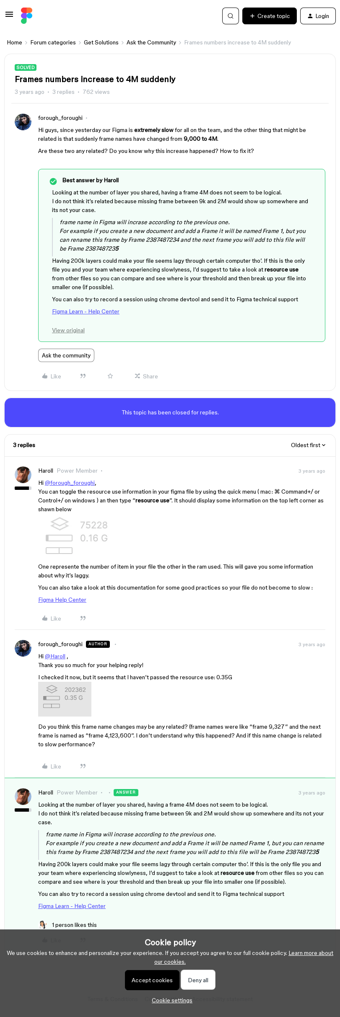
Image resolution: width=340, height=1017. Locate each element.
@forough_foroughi (70, 482)
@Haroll (55, 656)
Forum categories (53, 42)
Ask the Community (151, 42)
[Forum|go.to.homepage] (26, 16)
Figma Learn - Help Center (85, 311)
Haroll (45, 470)
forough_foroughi (60, 117)
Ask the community (66, 355)
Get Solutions (101, 42)
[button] (9, 17)
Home (14, 42)
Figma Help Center (62, 599)
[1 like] (67, 925)
